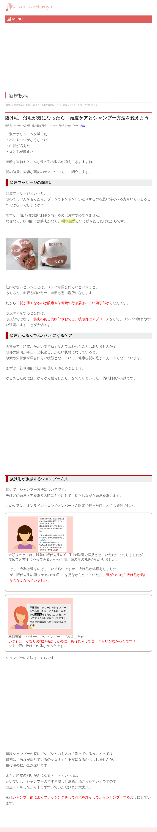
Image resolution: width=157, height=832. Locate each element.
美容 (82, 125)
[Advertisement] (78, 56)
